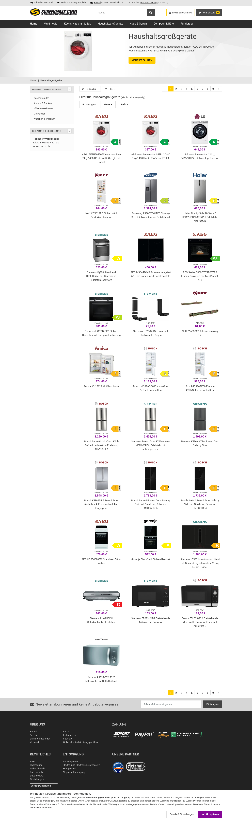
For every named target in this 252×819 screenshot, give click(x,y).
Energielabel (69, 768)
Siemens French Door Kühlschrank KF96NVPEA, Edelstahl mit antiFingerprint (150, 445)
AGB (32, 761)
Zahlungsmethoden (40, 738)
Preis (124, 104)
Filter (111, 89)
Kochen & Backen (43, 103)
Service (33, 735)
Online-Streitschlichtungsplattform (81, 742)
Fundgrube (187, 23)
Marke (108, 104)
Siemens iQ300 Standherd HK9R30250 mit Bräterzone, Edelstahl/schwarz (101, 276)
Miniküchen (39, 113)
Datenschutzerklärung (41, 807)
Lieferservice (69, 735)
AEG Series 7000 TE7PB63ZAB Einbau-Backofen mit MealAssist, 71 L (199, 276)
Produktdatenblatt (101, 146)
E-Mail (97, 2)
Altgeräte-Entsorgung (74, 772)
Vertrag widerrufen (41, 785)
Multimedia (50, 23)
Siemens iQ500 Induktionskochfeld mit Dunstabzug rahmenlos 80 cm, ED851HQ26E (199, 563)
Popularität (90, 89)
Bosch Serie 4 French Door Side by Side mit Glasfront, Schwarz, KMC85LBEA (150, 504)
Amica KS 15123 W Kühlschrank (101, 386)
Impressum (36, 765)
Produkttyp (89, 104)
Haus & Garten (138, 23)
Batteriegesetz (70, 761)
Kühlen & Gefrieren (43, 108)
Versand (34, 742)
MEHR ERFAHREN (142, 60)
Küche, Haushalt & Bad (77, 23)
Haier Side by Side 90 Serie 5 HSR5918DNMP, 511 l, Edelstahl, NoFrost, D (200, 217)
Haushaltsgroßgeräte (110, 23)
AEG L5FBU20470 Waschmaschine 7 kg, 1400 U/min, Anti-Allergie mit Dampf (101, 158)
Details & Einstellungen (182, 814)
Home (33, 23)
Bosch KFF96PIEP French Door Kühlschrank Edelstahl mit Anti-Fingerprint (101, 504)
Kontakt (34, 731)
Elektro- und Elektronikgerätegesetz (81, 765)
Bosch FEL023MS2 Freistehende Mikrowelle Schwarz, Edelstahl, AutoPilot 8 (200, 622)
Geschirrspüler (41, 98)
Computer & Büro (164, 23)
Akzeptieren (210, 814)
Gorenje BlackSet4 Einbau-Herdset (150, 559)
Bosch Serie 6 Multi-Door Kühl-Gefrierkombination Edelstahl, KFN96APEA (101, 445)
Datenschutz (36, 772)
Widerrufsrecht (37, 768)
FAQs (66, 731)
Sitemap (67, 738)
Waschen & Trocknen (44, 119)
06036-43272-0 (148, 2)
